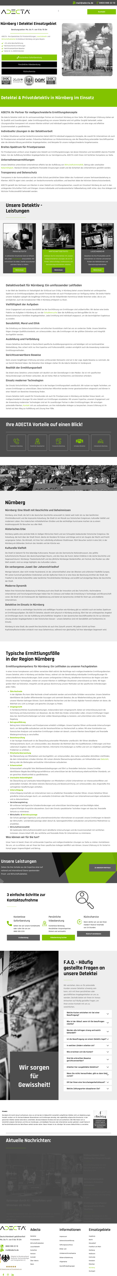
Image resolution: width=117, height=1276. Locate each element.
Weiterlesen (19, 270)
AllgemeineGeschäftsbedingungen (67, 1264)
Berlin (91, 1240)
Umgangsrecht (16, 706)
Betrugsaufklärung (18, 722)
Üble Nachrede (16, 691)
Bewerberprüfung (17, 737)
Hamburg (92, 1250)
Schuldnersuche (50, 312)
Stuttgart (92, 1271)
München (92, 1264)
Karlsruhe (92, 1257)
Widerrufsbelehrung (66, 1257)
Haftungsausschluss (66, 1245)
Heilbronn (92, 1254)
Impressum (63, 1236)
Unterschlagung (16, 790)
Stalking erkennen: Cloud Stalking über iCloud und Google (97, 1155)
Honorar (33, 1254)
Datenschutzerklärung (67, 1241)
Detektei (33, 1236)
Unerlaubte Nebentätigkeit (21, 777)
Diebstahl (104, 759)
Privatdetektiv (17, 259)
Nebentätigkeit (7, 168)
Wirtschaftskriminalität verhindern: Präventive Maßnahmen (93, 1180)
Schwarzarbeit (16, 765)
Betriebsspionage (29, 814)
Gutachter (33, 1250)
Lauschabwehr (42, 36)
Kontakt (26, 405)
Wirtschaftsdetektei (9, 39)
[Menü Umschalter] (58, 11)
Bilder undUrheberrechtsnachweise (68, 1251)
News (32, 1264)
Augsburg (92, 1236)
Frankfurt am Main (95, 1247)
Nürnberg (92, 1268)
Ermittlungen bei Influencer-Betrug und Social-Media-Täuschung (95, 1204)
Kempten (92, 1261)
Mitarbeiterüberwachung (20, 753)
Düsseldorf (92, 1243)
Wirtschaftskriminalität (74, 164)
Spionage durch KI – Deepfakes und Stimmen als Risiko (29, 1201)
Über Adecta (34, 1261)
